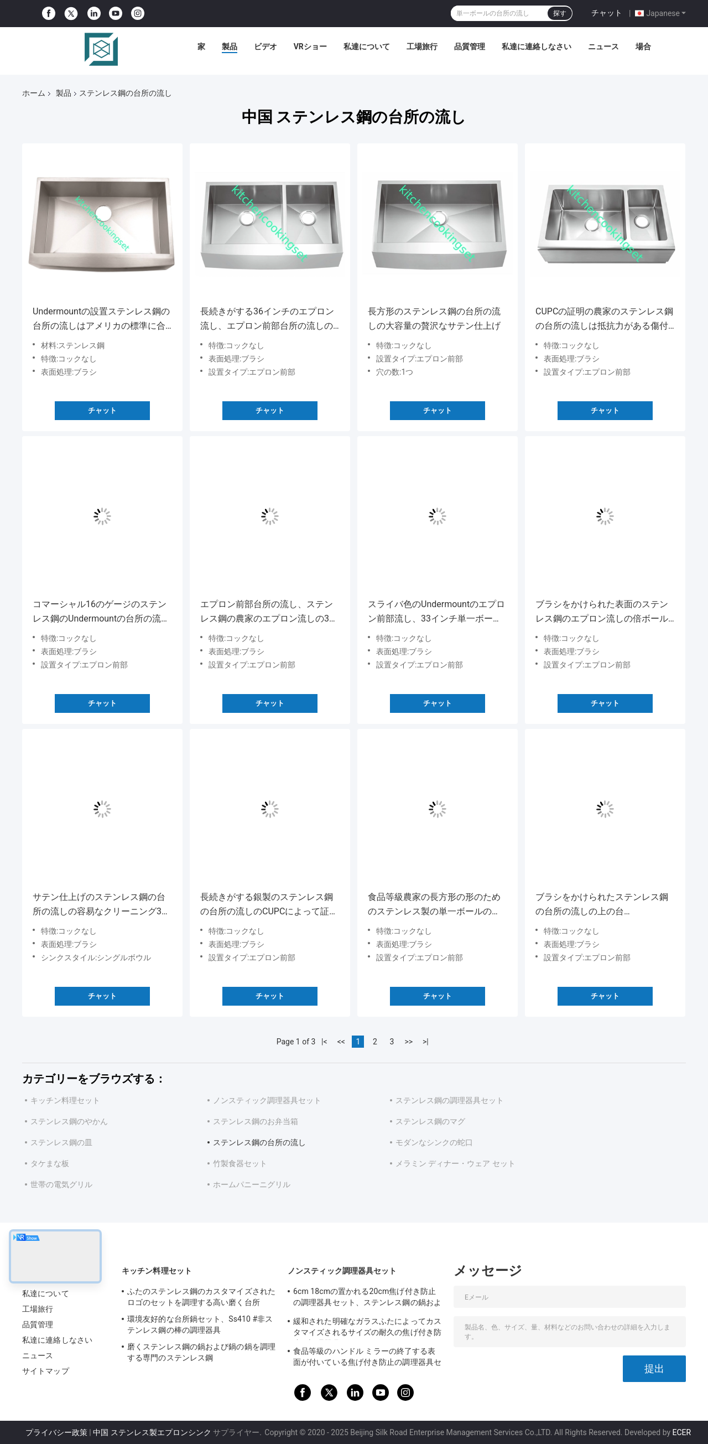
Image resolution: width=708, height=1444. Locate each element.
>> (408, 1041)
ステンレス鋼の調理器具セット (449, 1100)
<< (341, 1041)
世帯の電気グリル (61, 1184)
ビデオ (265, 46)
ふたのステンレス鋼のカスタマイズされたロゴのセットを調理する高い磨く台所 (201, 1297)
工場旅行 (422, 46)
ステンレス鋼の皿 (61, 1142)
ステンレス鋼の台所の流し (259, 1142)
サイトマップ (45, 1371)
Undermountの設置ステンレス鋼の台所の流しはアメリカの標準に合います (101, 319)
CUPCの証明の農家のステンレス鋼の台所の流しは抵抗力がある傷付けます (604, 319)
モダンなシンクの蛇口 (434, 1142)
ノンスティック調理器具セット (267, 1100)
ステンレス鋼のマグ (430, 1121)
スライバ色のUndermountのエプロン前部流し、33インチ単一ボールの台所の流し (436, 612)
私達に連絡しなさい (536, 46)
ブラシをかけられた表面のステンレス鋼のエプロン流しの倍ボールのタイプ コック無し (601, 612)
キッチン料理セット (65, 1100)
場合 (643, 46)
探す (559, 13)
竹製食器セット (240, 1163)
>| (426, 1041)
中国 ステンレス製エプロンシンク (152, 1432)
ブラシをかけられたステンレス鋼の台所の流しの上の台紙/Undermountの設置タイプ (601, 905)
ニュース (603, 46)
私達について (366, 46)
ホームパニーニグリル (251, 1184)
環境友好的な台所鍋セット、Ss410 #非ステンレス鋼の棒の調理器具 (200, 1324)
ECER (682, 1432)
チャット (606, 12)
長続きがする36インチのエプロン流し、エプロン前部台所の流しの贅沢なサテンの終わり (267, 319)
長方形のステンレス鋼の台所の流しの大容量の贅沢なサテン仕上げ (434, 318)
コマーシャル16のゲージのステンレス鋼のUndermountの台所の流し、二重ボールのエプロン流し (99, 612)
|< (324, 1041)
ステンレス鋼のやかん (69, 1121)
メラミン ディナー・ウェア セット (455, 1163)
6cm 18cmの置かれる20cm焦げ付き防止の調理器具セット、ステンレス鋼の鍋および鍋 (367, 1298)
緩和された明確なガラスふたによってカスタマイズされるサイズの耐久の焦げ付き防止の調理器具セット (367, 1328)
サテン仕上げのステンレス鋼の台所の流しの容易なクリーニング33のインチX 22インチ (99, 905)
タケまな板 (49, 1163)
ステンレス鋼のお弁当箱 (255, 1121)
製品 (229, 46)
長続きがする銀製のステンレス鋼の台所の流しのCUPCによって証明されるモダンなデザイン (269, 905)
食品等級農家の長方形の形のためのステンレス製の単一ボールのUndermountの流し (434, 905)
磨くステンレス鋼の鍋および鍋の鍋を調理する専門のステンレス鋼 (201, 1352)
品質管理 (469, 46)
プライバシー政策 (56, 1432)
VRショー (310, 46)
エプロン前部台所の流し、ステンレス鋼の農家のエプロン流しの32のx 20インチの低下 (267, 612)
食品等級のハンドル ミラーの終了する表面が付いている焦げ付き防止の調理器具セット (367, 1358)
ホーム (33, 93)
